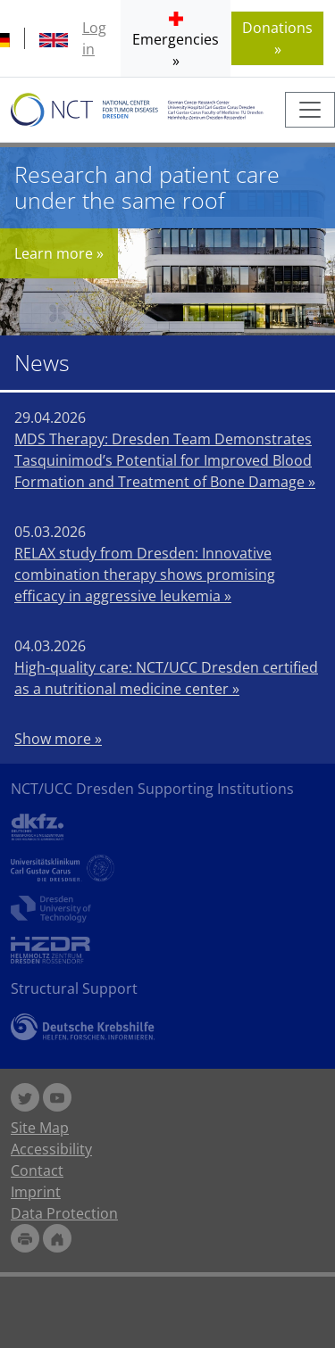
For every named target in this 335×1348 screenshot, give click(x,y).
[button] (175, 38)
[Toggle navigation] (310, 110)
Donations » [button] (277, 38)
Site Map (40, 1127)
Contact (37, 1170)
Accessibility (51, 1149)
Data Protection (64, 1213)
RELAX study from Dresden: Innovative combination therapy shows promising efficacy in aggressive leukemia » (144, 574)
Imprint (36, 1192)
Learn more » (59, 253)
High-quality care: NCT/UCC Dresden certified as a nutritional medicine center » (166, 678)
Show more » (58, 738)
